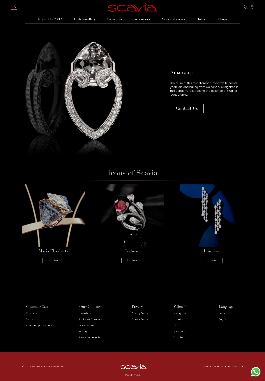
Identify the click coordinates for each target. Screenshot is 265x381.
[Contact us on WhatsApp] (255, 371)
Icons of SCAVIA (50, 19)
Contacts (31, 313)
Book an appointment (39, 325)
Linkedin (178, 319)
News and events (173, 19)
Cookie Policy (140, 319)
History (202, 19)
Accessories (142, 19)
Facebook (180, 331)
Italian (222, 313)
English (223, 319)
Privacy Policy (140, 313)
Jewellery (85, 313)
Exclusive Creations (91, 319)
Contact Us (187, 108)
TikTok (177, 325)
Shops (222, 19)
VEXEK (137, 375)
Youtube (178, 337)
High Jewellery (84, 19)
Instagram (180, 313)
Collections (114, 19)
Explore (53, 253)
